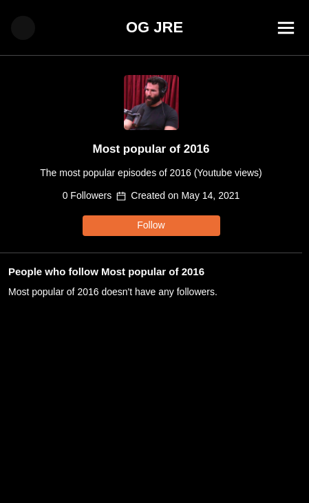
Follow (150, 225)
